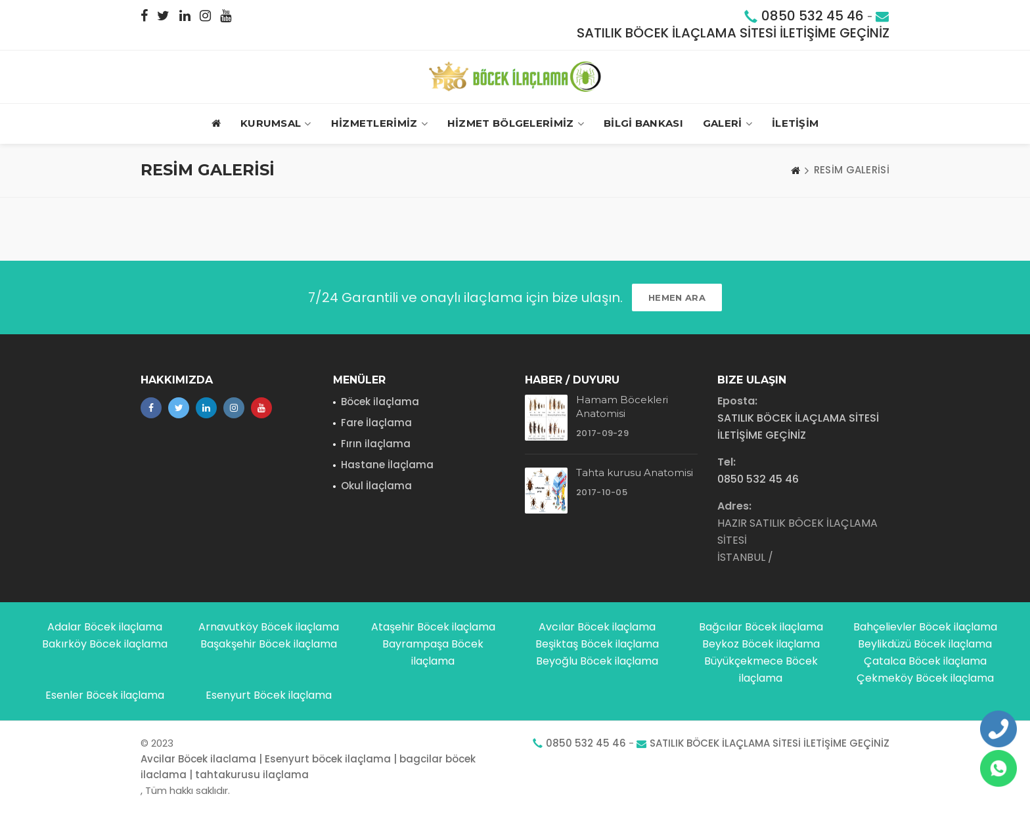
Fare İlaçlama (376, 422)
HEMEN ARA (676, 297)
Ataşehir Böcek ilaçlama (433, 626)
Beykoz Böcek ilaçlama (761, 643)
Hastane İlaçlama (387, 465)
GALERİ (727, 124)
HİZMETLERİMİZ (379, 124)
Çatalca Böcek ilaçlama (925, 661)
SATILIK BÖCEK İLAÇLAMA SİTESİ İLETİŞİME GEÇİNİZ (733, 33)
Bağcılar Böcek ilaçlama (761, 626)
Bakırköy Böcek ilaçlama (105, 643)
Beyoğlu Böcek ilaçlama (597, 661)
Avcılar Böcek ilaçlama (597, 626)
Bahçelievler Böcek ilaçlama (925, 626)
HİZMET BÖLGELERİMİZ (515, 124)
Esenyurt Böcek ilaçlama (269, 695)
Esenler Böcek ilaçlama (104, 695)
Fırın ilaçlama (376, 443)
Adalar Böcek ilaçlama (104, 626)
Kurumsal (275, 124)
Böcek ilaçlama (380, 401)
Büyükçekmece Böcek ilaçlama (761, 669)
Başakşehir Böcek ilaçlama (268, 643)
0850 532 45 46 (812, 16)
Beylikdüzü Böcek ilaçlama (925, 643)
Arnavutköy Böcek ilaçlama (268, 626)
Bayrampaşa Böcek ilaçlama (432, 652)
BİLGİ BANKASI (643, 123)
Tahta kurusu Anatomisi (634, 472)
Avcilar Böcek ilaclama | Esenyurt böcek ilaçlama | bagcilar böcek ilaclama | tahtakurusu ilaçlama (308, 766)
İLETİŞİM (795, 123)
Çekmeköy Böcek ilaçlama (925, 678)
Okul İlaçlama (376, 486)
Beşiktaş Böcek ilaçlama (597, 643)
